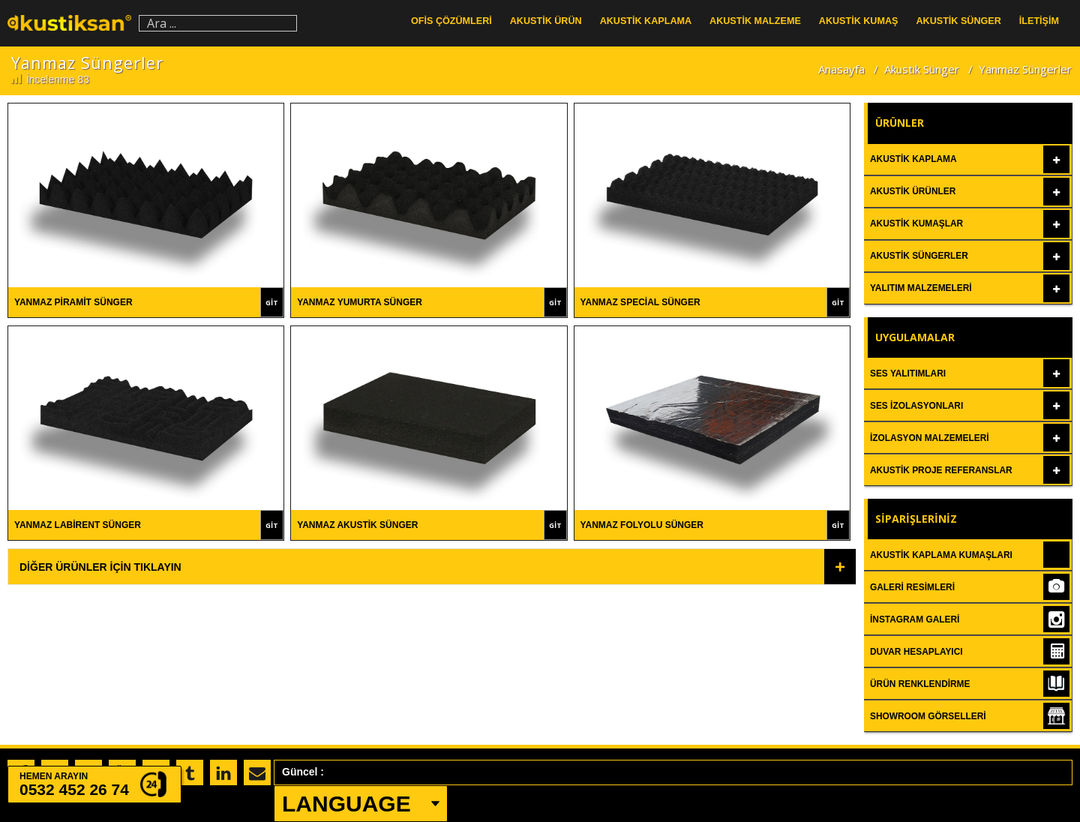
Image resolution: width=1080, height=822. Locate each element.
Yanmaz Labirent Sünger (77, 525)
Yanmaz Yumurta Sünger (359, 302)
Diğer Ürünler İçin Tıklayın (101, 567)
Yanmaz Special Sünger (640, 302)
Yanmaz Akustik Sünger (357, 525)
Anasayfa (841, 69)
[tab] (432, 566)
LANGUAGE (346, 803)
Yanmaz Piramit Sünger (73, 302)
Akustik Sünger (921, 69)
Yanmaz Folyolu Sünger (642, 525)
